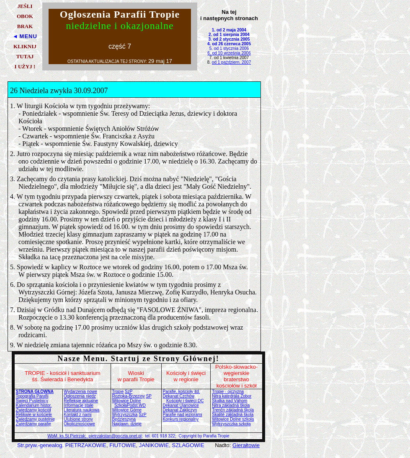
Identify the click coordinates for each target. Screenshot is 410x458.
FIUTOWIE (122, 445)
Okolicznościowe (79, 424)
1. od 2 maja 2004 (229, 30)
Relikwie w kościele (34, 414)
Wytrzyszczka (124, 414)
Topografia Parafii (32, 396)
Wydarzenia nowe (80, 391)
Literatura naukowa (81, 410)
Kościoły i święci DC (185, 400)
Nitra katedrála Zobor (231, 396)
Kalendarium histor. (34, 405)
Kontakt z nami (77, 414)
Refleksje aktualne (81, 400)
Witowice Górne (127, 410)
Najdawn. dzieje (127, 424)
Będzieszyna (124, 419)
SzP (128, 391)
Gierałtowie (246, 445)
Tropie (118, 391)
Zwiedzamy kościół (33, 410)
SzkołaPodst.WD (130, 405)
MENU (28, 36)
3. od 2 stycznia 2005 (229, 39)
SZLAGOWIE (188, 445)
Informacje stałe (78, 405)
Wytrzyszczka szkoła (231, 424)
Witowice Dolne (126, 400)
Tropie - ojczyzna (228, 391)
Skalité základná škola (232, 414)
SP (149, 396)
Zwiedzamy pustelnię (35, 419)
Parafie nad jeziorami (182, 414)
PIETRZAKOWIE (85, 445)
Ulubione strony (78, 419)
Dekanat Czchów (179, 396)
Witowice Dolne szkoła (233, 419)
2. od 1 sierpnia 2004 (229, 34)
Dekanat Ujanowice (181, 405)
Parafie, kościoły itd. (181, 391)
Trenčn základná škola (233, 410)
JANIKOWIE (154, 445)
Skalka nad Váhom (229, 400)
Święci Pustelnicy (32, 400)
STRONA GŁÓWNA (35, 391)
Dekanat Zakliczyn (180, 410)
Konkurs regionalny (181, 419)
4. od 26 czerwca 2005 (229, 44)
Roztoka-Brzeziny (128, 396)
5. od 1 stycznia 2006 (229, 48)
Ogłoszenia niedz (80, 396)
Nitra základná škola (231, 405)
